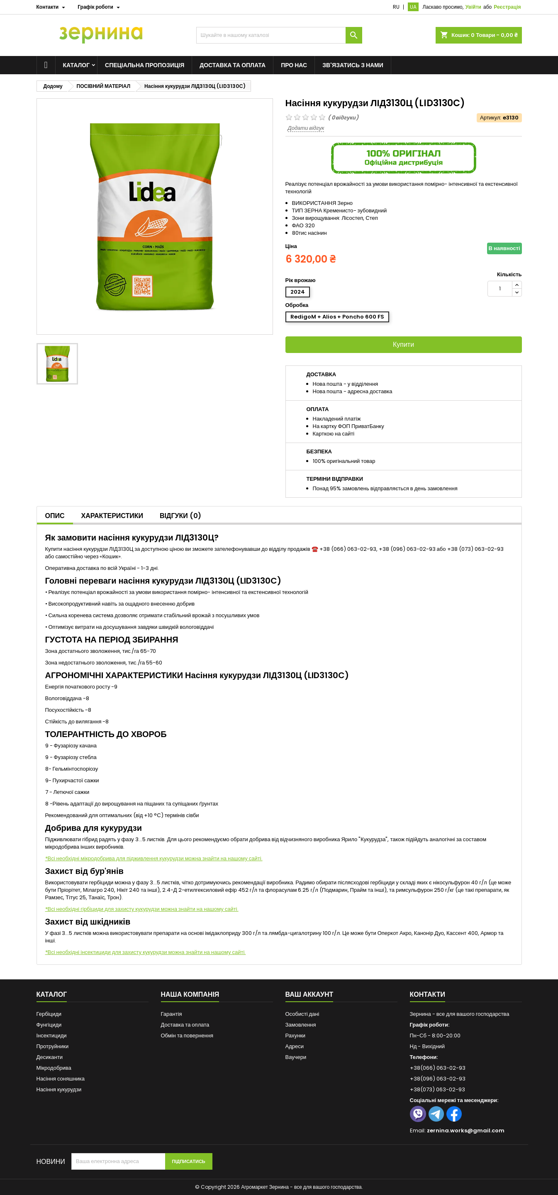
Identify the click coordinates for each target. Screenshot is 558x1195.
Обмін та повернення (187, 1035)
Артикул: (490, 118)
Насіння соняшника (61, 1079)
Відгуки (180, 516)
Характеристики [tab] (112, 516)
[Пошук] (279, 35)
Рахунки (295, 1035)
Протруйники (53, 1046)
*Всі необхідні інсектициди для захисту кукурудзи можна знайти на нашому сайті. (145, 952)
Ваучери (296, 1057)
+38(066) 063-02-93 (437, 1068)
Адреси (294, 1046)
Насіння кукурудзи (59, 1089)
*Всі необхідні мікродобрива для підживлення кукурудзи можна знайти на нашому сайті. (154, 858)
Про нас (294, 65)
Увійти (473, 6)
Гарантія (171, 1014)
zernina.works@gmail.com (465, 1130)
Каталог (76, 65)
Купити (403, 344)
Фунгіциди (49, 1025)
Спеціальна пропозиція (144, 65)
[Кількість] (499, 289)
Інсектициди (52, 1035)
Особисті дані (302, 1014)
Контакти (428, 994)
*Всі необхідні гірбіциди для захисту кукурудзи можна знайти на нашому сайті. (142, 909)
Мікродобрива (54, 1068)
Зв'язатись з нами (352, 65)
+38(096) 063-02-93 (437, 1079)
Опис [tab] (55, 516)
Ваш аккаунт (309, 994)
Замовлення (300, 1025)
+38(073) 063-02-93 (437, 1089)
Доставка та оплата (233, 65)
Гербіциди (49, 1014)
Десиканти (50, 1057)
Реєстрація (507, 6)
